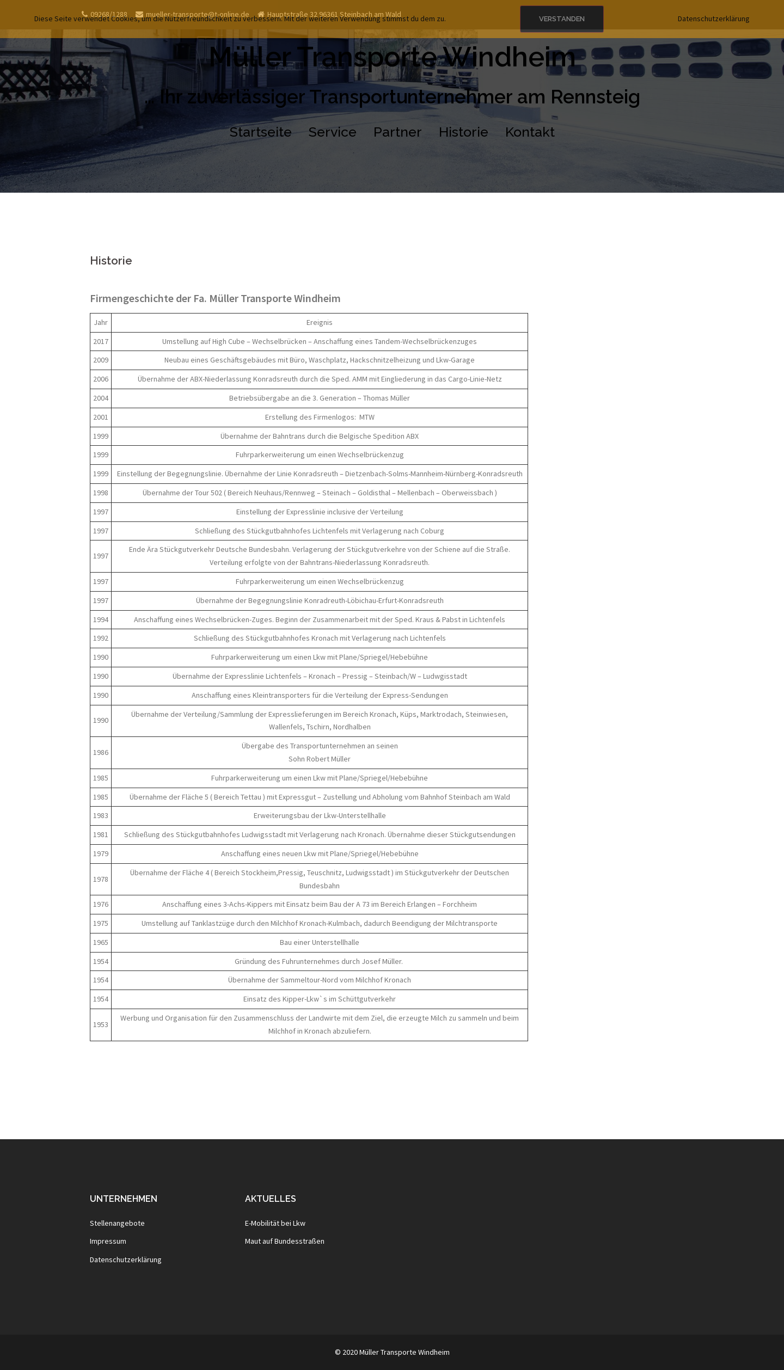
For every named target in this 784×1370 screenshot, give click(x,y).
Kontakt (530, 132)
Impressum (108, 1241)
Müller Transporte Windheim (392, 57)
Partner (397, 132)
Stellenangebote (117, 1223)
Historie (463, 132)
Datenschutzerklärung (126, 1259)
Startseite (261, 132)
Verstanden (562, 19)
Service (333, 132)
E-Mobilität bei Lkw (275, 1223)
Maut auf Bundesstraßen (284, 1241)
